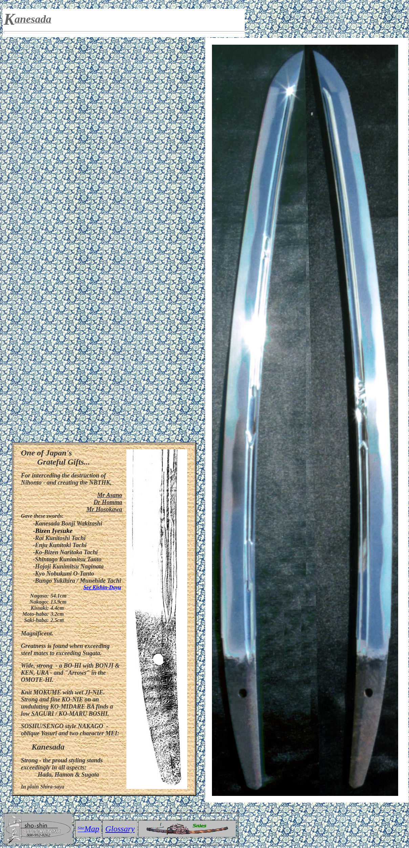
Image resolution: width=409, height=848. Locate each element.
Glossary (120, 828)
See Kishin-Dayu (102, 587)
